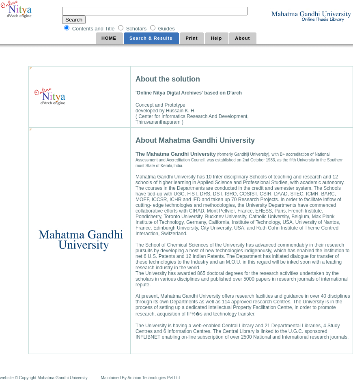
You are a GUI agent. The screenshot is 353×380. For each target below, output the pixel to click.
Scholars (137, 29)
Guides (167, 29)
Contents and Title (94, 29)
